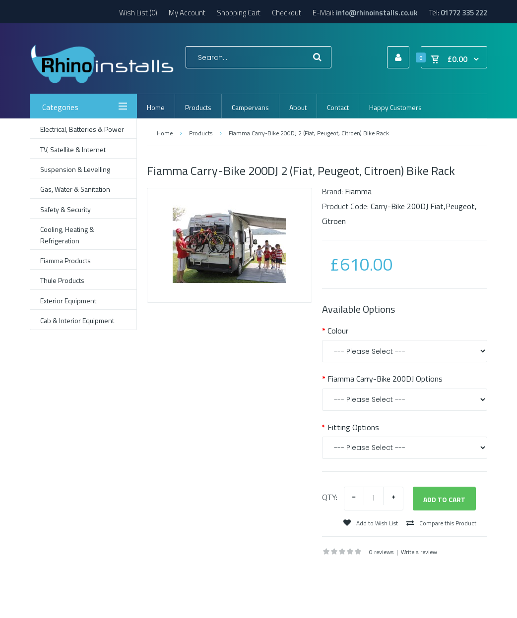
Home (165, 133)
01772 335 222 (464, 12)
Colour (337, 331)
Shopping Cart (238, 12)
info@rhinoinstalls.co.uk (377, 12)
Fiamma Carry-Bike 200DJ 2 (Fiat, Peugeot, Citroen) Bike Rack (309, 133)
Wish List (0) (138, 12)
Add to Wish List (370, 523)
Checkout (286, 12)
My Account (187, 12)
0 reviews (381, 552)
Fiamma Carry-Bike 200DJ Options (385, 379)
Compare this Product (441, 523)
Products (200, 133)
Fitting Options (353, 427)
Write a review (419, 552)
